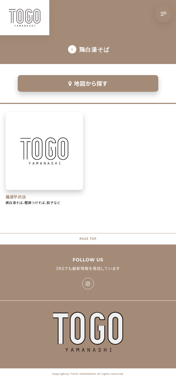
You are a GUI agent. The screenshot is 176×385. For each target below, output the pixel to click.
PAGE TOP (88, 239)
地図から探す (87, 83)
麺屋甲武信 (16, 197)
